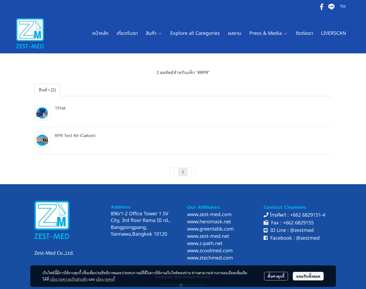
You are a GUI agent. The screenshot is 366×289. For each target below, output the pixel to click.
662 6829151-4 (309, 215)
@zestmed (302, 230)
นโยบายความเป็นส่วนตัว (69, 279)
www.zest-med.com (209, 214)
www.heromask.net (209, 221)
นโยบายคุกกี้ (105, 279)
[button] (343, 6)
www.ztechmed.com (210, 258)
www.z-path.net (205, 243)
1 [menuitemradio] (183, 171)
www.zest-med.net (208, 236)
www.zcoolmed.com (210, 250)
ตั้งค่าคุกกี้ (276, 276)
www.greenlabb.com (210, 229)
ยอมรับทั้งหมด (308, 276)
